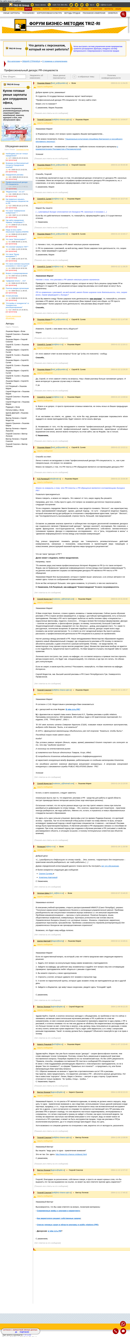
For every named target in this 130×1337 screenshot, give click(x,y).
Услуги (46, 9)
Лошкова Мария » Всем (15, 331)
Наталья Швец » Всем (15, 410)
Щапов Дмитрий (44, 941)
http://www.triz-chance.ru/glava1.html (71, 1154)
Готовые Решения (60, 9)
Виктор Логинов (43, 1007)
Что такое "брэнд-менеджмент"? (12, 255)
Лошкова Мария (43, 83)
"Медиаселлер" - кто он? (15, 192)
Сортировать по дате (22, 149)
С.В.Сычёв (27, 1335)
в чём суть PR (54, 1231)
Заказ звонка (40, 5)
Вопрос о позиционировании (17, 273)
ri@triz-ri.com (106, 5)
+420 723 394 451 (59, 5)
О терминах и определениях (54, 61)
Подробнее (24, 1332)
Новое (11, 9)
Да (16, 1332)
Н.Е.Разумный (43, 479)
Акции (118, 9)
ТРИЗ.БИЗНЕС (28, 13)
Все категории (13, 61)
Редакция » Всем (13, 407)
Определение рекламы (14, 175)
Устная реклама (12, 296)
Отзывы (84, 9)
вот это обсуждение (110, 866)
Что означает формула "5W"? (17, 247)
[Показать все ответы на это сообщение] (51, 113)
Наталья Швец (43, 893)
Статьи (20, 9)
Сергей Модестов (44, 599)
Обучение (74, 9)
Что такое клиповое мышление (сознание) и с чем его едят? (17, 265)
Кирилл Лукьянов (44, 1044)
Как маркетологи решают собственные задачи (58, 1218)
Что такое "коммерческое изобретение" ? (15, 212)
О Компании (96, 9)
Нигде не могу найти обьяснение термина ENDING (17, 231)
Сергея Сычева (46, 873)
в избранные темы (86, 77)
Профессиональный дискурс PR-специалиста (17, 183)
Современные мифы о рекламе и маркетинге (58, 1211)
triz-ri (92, 5)
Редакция (41, 847)
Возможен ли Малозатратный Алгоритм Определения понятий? (17, 165)
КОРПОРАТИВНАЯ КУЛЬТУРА (49, 13)
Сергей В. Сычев (44, 199)
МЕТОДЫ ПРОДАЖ (72, 13)
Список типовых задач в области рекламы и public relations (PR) (67, 1225)
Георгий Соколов (44, 120)
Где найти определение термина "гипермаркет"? (15, 221)
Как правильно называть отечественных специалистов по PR (17, 201)
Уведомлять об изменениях (36, 76)
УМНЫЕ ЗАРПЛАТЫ (11, 13)
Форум (28, 9)
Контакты (108, 9)
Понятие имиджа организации (17, 288)
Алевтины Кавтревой (48, 877)
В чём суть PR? (73, 709)
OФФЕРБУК (113, 13)
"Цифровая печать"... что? (16, 281)
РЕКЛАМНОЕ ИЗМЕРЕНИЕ (94, 13)
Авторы (37, 9)
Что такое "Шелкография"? (16, 239)
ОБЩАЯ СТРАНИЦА (31, 61)
